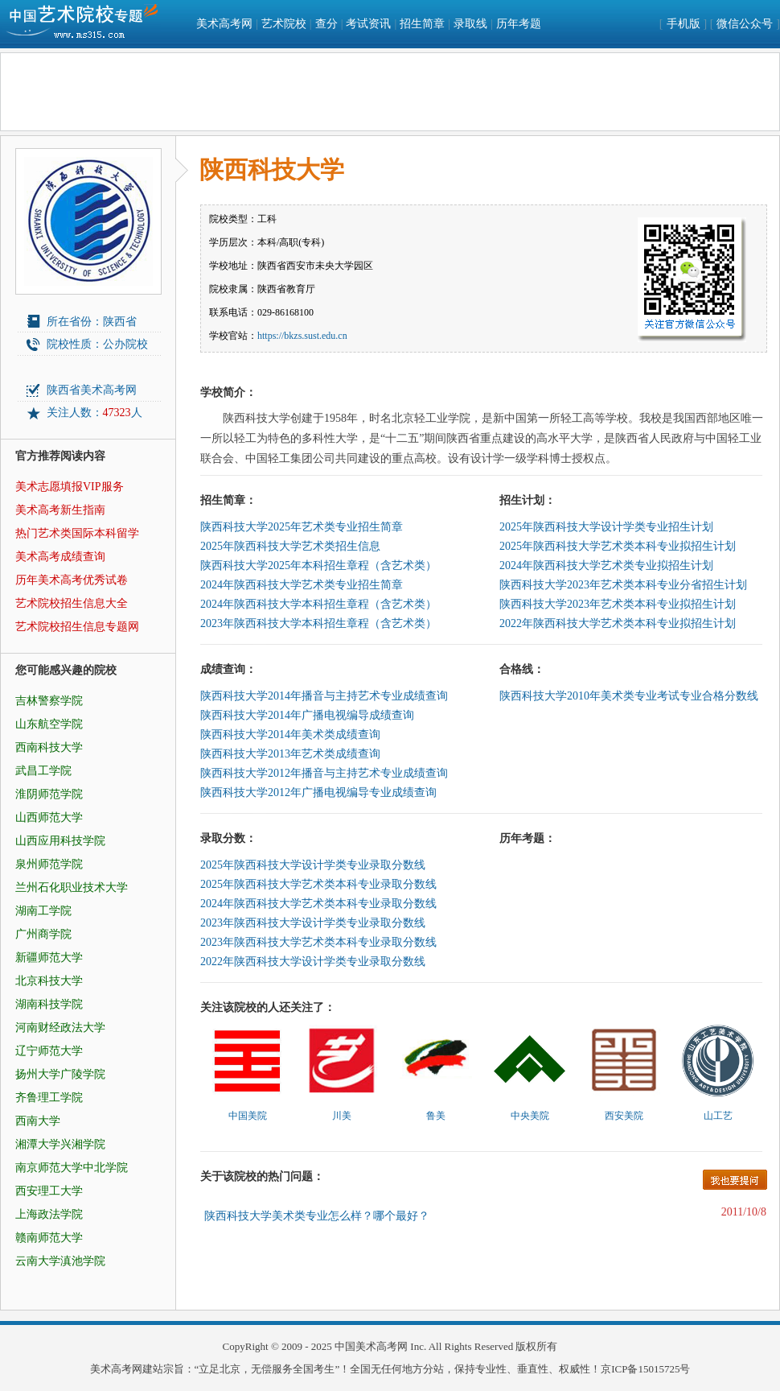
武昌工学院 (43, 771)
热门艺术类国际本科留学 (77, 533)
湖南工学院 (43, 911)
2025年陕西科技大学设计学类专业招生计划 (606, 527)
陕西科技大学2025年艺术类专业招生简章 (301, 527)
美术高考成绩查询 (60, 557)
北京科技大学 (49, 981)
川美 (341, 1115)
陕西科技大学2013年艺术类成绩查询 (290, 754)
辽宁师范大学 (49, 1051)
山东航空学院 (49, 724)
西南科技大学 (49, 747)
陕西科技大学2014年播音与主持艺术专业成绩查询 (324, 696)
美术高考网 (224, 24)
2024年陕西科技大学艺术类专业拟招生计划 (606, 565)
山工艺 (718, 1115)
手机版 (683, 24)
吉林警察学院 (49, 701)
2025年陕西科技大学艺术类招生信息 (290, 546)
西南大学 (37, 1121)
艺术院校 (283, 24)
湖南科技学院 (49, 1004)
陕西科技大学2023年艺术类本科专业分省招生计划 (623, 585)
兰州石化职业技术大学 (71, 887)
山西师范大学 (49, 817)
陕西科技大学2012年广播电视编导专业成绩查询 (318, 792)
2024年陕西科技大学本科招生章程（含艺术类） (318, 604)
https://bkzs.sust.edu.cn (302, 335)
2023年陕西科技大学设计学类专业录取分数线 (312, 923)
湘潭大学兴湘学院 (60, 1144)
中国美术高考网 (371, 1346)
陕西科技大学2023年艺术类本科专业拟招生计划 (617, 604)
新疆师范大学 (49, 957)
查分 (326, 24)
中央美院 (530, 1115)
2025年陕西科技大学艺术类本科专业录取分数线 (318, 884)
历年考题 (518, 24)
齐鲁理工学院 (49, 1098)
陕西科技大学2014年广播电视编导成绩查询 (307, 715)
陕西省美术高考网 (92, 390)
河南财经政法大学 (60, 1028)
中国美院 (247, 1115)
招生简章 (422, 24)
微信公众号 (744, 24)
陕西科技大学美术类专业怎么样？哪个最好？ (316, 1216)
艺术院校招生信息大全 (71, 603)
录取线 (470, 24)
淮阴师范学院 (49, 794)
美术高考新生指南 (60, 510)
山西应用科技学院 (60, 841)
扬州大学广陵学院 (60, 1074)
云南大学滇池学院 (60, 1261)
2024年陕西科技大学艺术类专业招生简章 (301, 585)
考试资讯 (368, 24)
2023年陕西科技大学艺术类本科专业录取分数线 (318, 942)
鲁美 (435, 1115)
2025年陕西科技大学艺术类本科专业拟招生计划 (617, 546)
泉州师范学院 (49, 864)
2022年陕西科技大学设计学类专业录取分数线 (312, 962)
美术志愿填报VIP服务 (69, 487)
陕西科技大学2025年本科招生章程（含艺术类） (318, 565)
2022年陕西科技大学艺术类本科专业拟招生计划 (617, 623)
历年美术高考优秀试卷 (71, 580)
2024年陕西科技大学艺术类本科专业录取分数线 (318, 904)
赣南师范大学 (49, 1238)
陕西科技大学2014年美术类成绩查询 (290, 735)
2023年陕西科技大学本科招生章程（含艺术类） (318, 623)
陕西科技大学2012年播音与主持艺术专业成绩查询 (324, 773)
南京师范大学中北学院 (71, 1168)
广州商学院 (43, 934)
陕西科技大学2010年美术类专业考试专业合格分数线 (628, 696)
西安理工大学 (49, 1191)
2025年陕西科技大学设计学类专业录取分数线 (312, 865)
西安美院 (624, 1115)
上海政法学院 (49, 1214)
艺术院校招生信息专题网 (77, 627)
